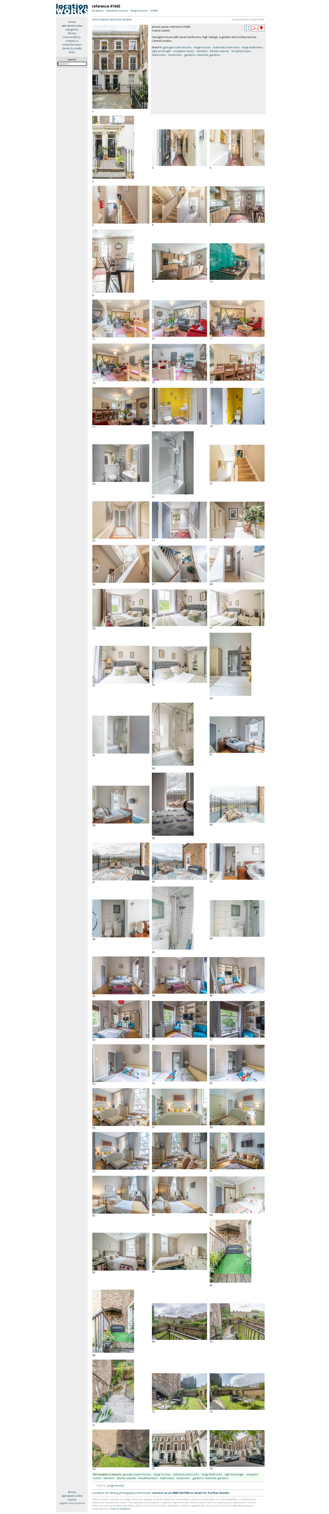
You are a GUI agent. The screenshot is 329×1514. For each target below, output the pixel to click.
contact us (71, 41)
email (198, 1493)
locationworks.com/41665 (248, 19)
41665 (154, 10)
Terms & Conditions (120, 1508)
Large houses (115, 1485)
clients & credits (72, 48)
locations (97, 10)
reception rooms (183, 51)
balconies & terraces (226, 47)
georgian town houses (177, 47)
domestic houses (117, 10)
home (72, 22)
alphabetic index (72, 26)
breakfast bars (241, 51)
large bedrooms (252, 47)
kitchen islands (219, 51)
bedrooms (175, 55)
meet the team (72, 44)
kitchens (202, 51)
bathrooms (159, 55)
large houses (139, 10)
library (72, 33)
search (72, 1499)
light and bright (161, 51)
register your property (72, 1503)
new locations (72, 37)
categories (72, 29)
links (72, 52)
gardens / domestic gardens (202, 55)
